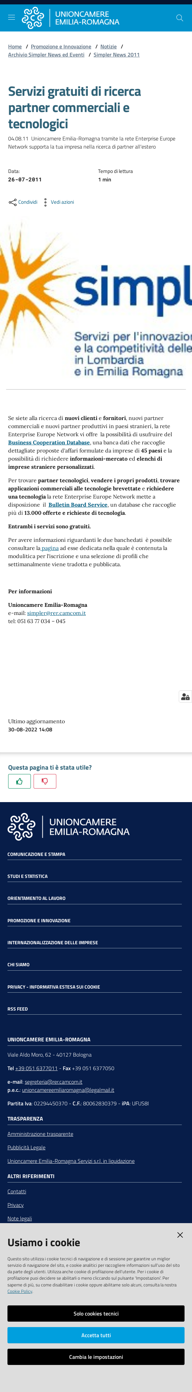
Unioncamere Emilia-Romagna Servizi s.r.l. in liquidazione (71, 1161)
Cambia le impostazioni (96, 1357)
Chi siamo (18, 964)
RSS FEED (17, 1009)
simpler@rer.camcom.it (56, 613)
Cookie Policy (19, 1291)
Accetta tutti (96, 1335)
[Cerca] (180, 18)
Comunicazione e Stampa (36, 854)
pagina (49, 548)
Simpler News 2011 (117, 54)
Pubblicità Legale (26, 1147)
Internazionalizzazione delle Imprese (52, 942)
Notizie (108, 46)
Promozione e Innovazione (61, 46)
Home (15, 46)
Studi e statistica (27, 876)
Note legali (19, 1218)
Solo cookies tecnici (96, 1313)
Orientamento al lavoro (36, 898)
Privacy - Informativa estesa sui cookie (53, 987)
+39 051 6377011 (36, 1068)
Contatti (16, 1191)
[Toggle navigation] (11, 17)
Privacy (15, 1205)
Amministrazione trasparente (40, 1134)
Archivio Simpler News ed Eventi (46, 54)
